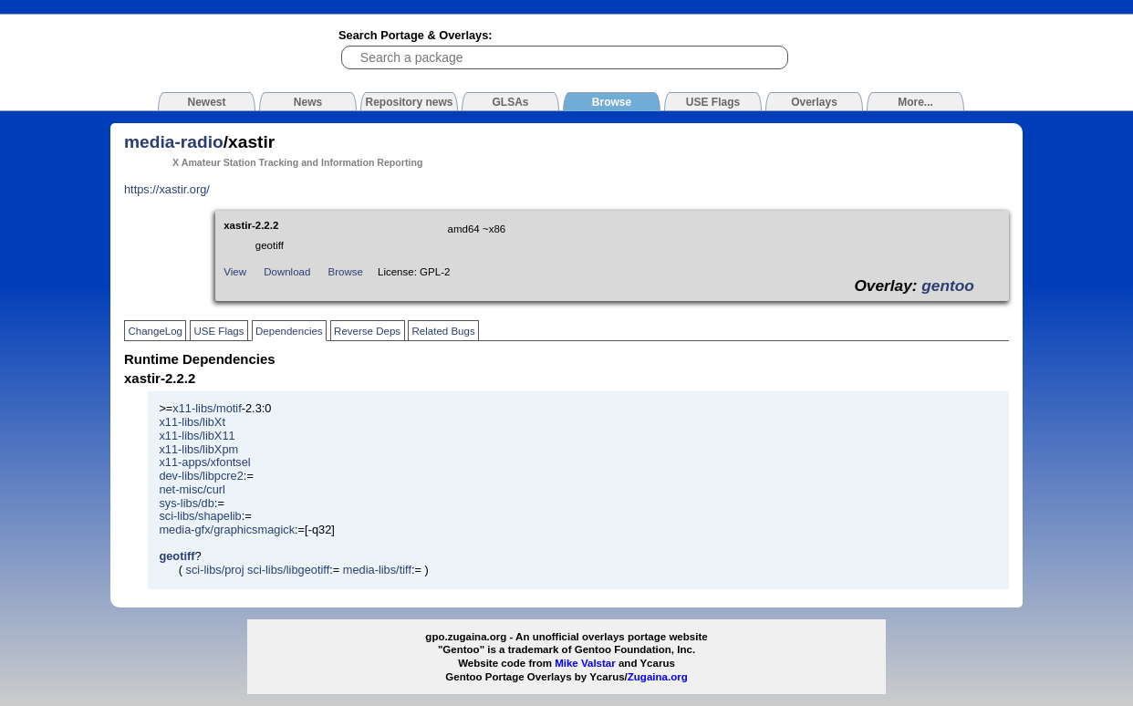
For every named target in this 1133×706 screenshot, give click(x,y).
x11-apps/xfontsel (204, 462)
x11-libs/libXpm (198, 449)
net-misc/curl (192, 489)
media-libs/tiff (377, 569)
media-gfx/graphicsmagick (227, 529)
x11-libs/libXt (192, 422)
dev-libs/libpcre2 (201, 476)
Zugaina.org (658, 676)
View (234, 271)
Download (287, 271)
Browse (345, 271)
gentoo (947, 285)
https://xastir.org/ (167, 189)
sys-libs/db (186, 503)
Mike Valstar (585, 663)
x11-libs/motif (206, 408)
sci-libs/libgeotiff (288, 569)
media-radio (173, 141)
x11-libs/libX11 (196, 435)
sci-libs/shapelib (200, 516)
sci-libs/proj (215, 569)
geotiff (176, 556)
